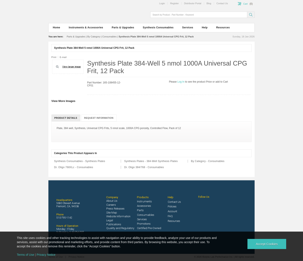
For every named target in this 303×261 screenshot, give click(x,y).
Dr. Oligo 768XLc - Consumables (73, 167)
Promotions (144, 223)
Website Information (118, 216)
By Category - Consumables (208, 161)
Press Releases (115, 208)
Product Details (65, 118)
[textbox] (199, 15)
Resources (223, 27)
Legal (109, 220)
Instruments (144, 201)
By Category (93, 36)
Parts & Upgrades (123, 27)
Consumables (109, 36)
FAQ (170, 216)
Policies (172, 206)
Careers (111, 204)
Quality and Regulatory (120, 228)
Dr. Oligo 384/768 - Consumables (144, 167)
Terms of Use (25, 254)
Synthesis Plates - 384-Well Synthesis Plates (151, 161)
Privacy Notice (46, 254)
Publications (113, 224)
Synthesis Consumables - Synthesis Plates (79, 161)
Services (187, 27)
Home (56, 27)
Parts (140, 210)
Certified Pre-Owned (149, 228)
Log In (181, 81)
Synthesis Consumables (158, 27)
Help (204, 27)
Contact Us (174, 201)
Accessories (144, 205)
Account (172, 211)
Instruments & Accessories (86, 27)
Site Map (111, 212)
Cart (245, 4)
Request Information (98, 118)
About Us (111, 200)
